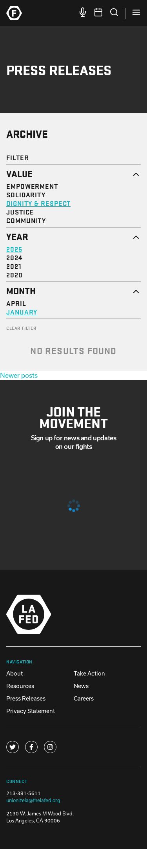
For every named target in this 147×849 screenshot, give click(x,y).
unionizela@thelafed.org (33, 800)
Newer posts (19, 375)
